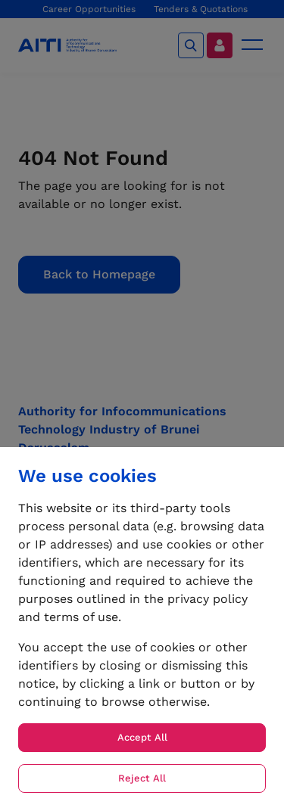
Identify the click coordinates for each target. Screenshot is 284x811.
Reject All (142, 778)
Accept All (142, 737)
